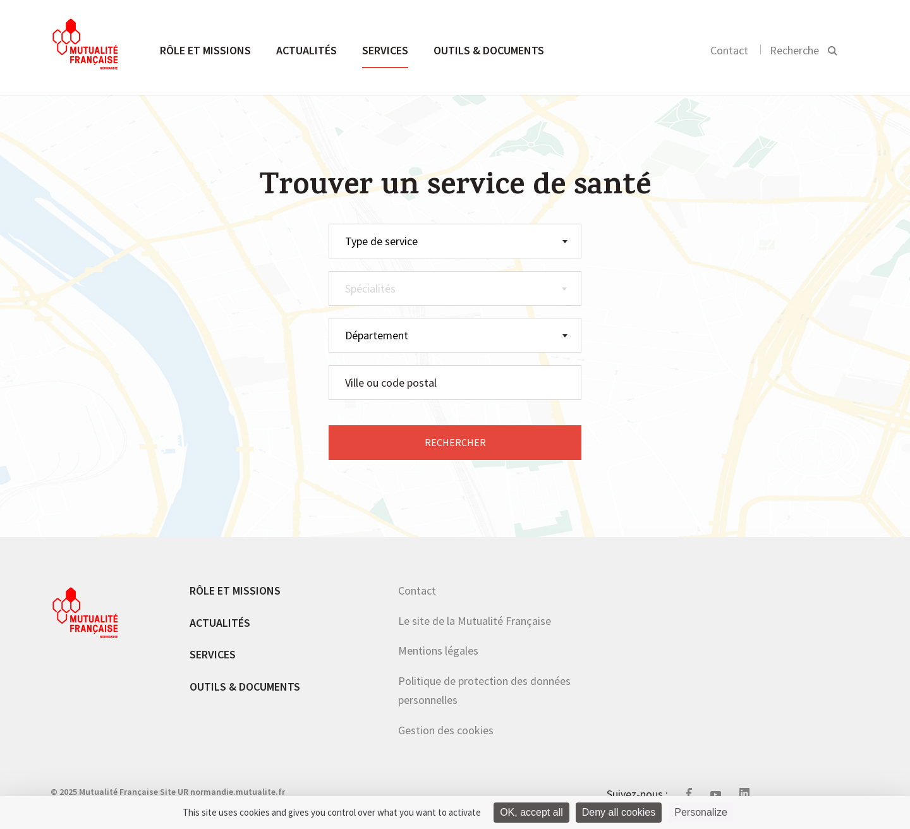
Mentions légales (438, 650)
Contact (729, 50)
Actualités (306, 50)
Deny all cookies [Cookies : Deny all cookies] (619, 812)
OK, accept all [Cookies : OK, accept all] (531, 812)
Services (385, 50)
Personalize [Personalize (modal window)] (700, 812)
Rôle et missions (205, 50)
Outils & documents (489, 50)
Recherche (794, 50)
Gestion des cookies (446, 730)
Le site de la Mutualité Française (474, 621)
